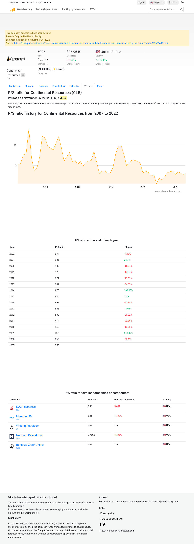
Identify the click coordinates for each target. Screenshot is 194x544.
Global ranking (24, 9)
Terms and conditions (111, 519)
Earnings (43, 86)
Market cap (15, 86)
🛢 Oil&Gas (44, 69)
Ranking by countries (46, 9)
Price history (58, 86)
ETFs (92, 9)
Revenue (29, 86)
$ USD (172, 2)
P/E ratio (74, 86)
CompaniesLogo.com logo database (55, 530)
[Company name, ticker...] (166, 9)
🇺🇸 (156, 2)
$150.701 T (46, 2)
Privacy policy (107, 513)
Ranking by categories (73, 9)
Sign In (141, 2)
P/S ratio (88, 86)
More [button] (99, 86)
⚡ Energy (58, 69)
